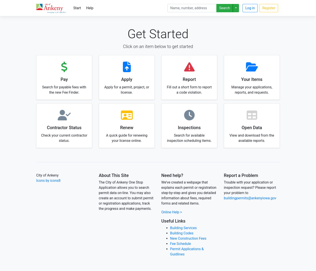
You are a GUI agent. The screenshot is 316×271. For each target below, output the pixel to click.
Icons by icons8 (48, 180)
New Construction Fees (188, 238)
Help (89, 8)
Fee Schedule (180, 244)
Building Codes (182, 233)
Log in (250, 8)
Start (77, 8)
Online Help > (171, 212)
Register (268, 8)
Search (224, 8)
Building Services (183, 228)
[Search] (192, 8)
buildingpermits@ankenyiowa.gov (250, 198)
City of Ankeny (47, 175)
